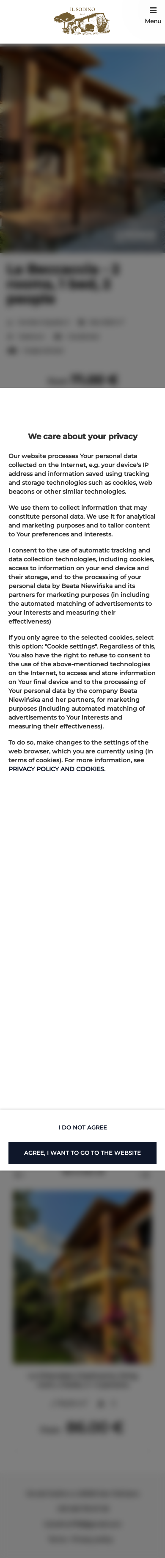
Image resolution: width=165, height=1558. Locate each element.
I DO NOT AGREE (82, 1127)
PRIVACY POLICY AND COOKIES (56, 769)
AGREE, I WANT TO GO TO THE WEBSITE (82, 1152)
